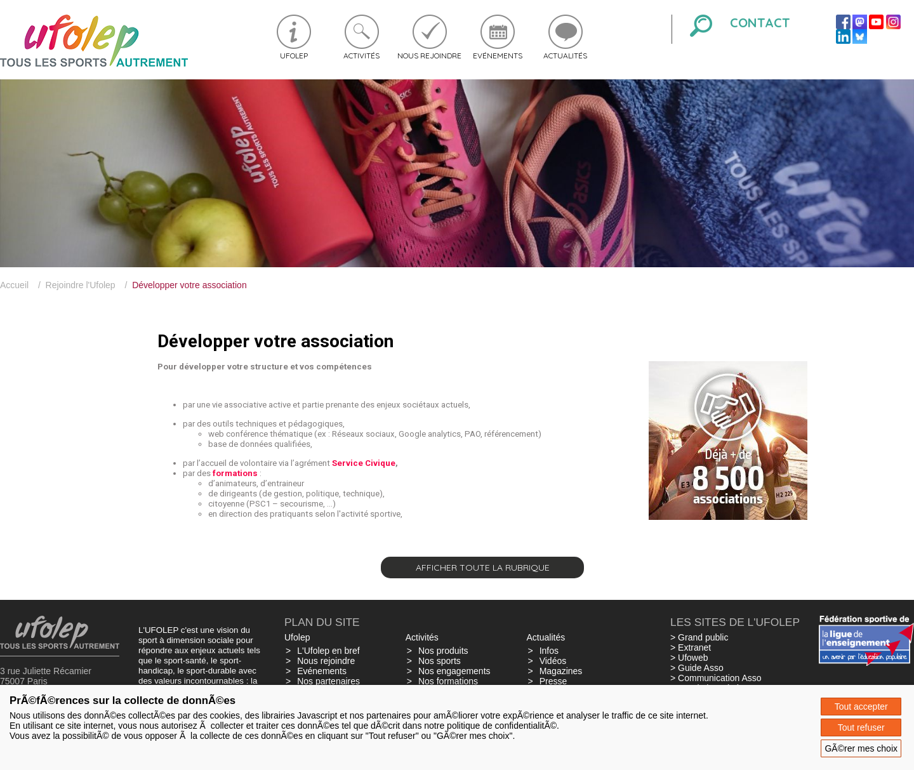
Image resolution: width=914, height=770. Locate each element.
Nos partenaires (328, 681)
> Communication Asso (716, 678)
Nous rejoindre (429, 55)
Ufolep (294, 55)
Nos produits (443, 651)
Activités (361, 55)
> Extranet (690, 647)
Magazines (561, 671)
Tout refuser (861, 727)
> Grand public (699, 637)
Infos (549, 651)
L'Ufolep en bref (328, 651)
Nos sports (439, 661)
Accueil (14, 285)
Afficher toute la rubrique (483, 567)
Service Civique (363, 463)
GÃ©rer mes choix (861, 748)
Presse (553, 681)
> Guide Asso (697, 668)
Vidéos (553, 661)
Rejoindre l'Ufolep (81, 285)
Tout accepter (861, 706)
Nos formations (448, 681)
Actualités (565, 55)
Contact (760, 22)
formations (235, 473)
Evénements (497, 55)
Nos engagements (454, 671)
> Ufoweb (689, 658)
